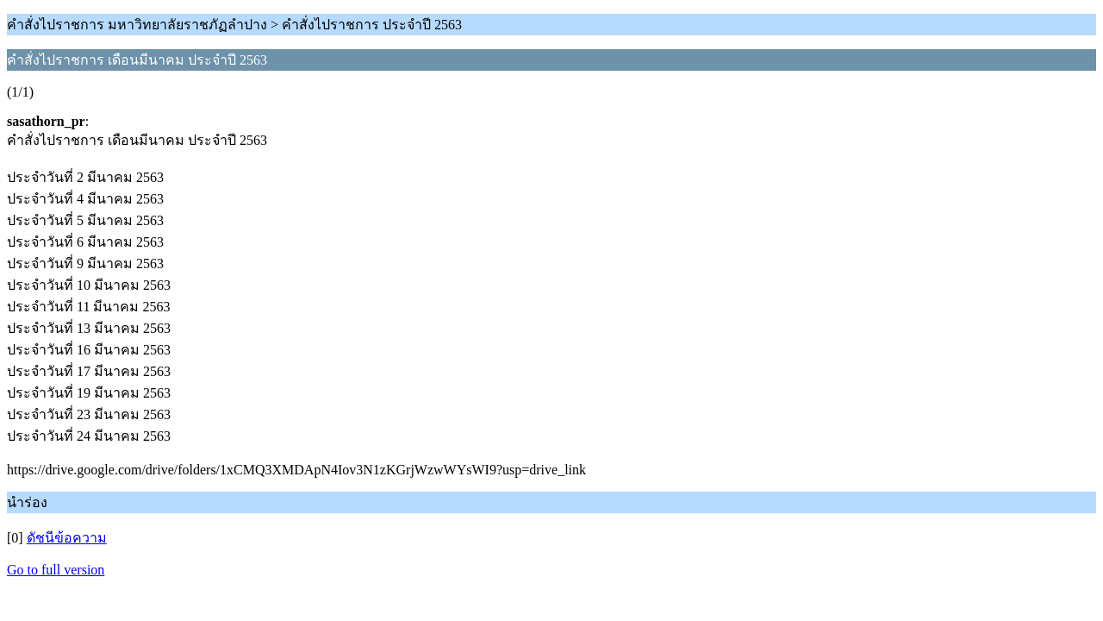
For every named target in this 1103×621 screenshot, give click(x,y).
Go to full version (55, 569)
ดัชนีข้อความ (67, 537)
